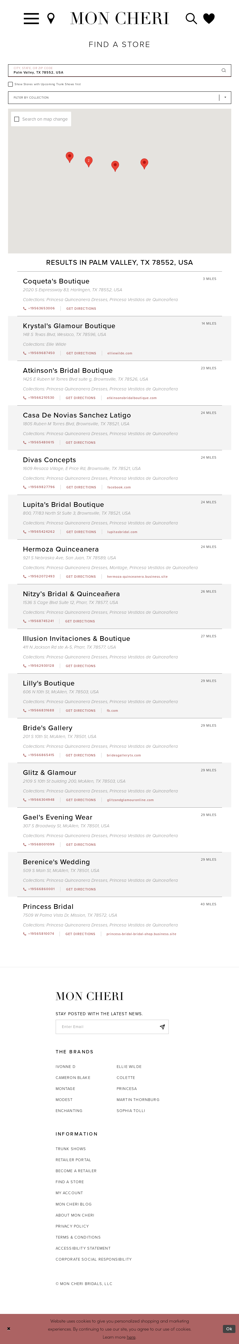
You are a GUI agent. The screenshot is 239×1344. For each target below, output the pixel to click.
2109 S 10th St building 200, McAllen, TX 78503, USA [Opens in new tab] (74, 781)
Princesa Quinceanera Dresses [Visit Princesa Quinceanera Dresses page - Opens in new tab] (76, 299)
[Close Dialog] (9, 1329)
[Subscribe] (162, 1027)
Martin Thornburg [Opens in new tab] (138, 1099)
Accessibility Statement (83, 1248)
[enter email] (112, 1027)
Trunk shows (71, 1149)
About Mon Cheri (75, 1215)
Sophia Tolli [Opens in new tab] (131, 1110)
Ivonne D (66, 1066)
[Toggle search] (192, 18)
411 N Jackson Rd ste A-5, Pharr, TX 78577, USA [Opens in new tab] (69, 647)
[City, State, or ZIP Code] (119, 70)
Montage (65, 1088)
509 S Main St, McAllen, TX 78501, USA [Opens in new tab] (61, 870)
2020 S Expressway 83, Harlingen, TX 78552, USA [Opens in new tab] (72, 289)
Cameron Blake (73, 1077)
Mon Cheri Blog (74, 1204)
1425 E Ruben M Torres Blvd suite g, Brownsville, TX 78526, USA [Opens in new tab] (85, 379)
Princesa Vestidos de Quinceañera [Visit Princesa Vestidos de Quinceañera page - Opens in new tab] (144, 299)
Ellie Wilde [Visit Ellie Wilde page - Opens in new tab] (56, 344)
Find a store (70, 1182)
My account (69, 1193)
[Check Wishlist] (209, 18)
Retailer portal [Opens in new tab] (74, 1160)
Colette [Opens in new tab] (126, 1077)
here (131, 1337)
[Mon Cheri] (90, 996)
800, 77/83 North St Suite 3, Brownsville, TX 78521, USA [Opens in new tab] (77, 513)
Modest (64, 1099)
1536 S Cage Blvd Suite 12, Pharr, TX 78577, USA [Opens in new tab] (70, 602)
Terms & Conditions (78, 1237)
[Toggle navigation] (32, 18)
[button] (169, 192)
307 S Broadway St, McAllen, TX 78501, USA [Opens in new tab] (66, 826)
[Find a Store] (51, 18)
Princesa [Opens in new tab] (127, 1088)
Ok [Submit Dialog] (229, 1329)
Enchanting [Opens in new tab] (69, 1110)
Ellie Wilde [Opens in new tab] (129, 1066)
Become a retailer (76, 1171)
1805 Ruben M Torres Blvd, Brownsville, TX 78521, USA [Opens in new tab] (76, 424)
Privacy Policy (72, 1226)
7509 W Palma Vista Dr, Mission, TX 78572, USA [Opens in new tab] (70, 915)
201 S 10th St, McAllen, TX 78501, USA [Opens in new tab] (59, 736)
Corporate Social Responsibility (94, 1259)
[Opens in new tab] (81, 308)
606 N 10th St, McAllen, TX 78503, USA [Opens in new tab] (61, 692)
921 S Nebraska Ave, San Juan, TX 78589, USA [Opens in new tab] (69, 558)
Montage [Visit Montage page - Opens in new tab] (118, 567)
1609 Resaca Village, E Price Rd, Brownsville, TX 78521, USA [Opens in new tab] (82, 468)
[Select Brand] (119, 97)
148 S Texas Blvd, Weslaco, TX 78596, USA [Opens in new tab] (64, 334)
